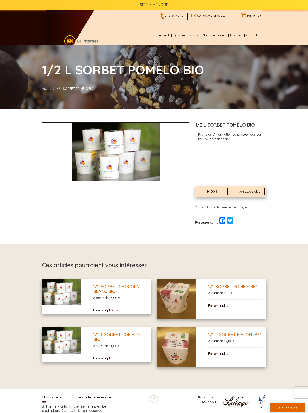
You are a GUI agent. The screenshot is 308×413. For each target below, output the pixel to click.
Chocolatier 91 (52, 397)
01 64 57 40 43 (174, 15)
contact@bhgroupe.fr (212, 15)
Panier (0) (251, 15)
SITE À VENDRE (154, 4)
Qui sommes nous (185, 35)
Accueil (164, 35)
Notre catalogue (214, 35)
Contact (251, 35)
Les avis (235, 35)
